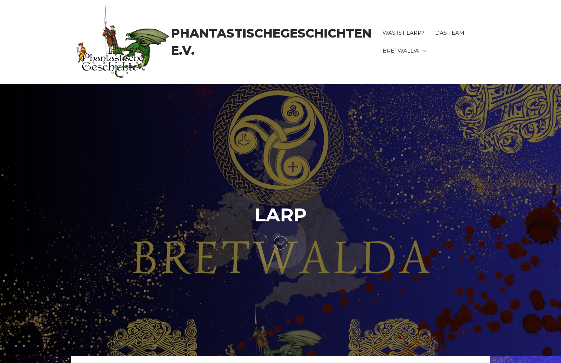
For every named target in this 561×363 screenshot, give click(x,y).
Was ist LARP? (403, 32)
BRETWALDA (400, 50)
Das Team (449, 32)
